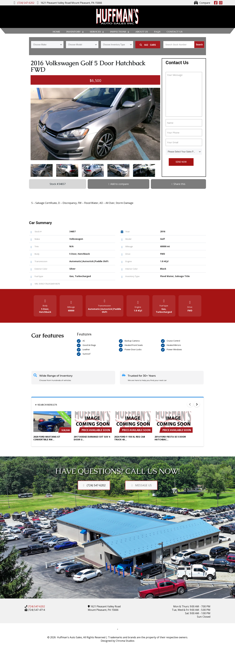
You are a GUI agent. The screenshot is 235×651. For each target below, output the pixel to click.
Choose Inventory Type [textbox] (114, 44)
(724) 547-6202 (36, 606)
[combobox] (47, 44)
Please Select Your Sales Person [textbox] (183, 151)
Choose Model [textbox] (75, 44)
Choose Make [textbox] (39, 44)
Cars (148, 45)
